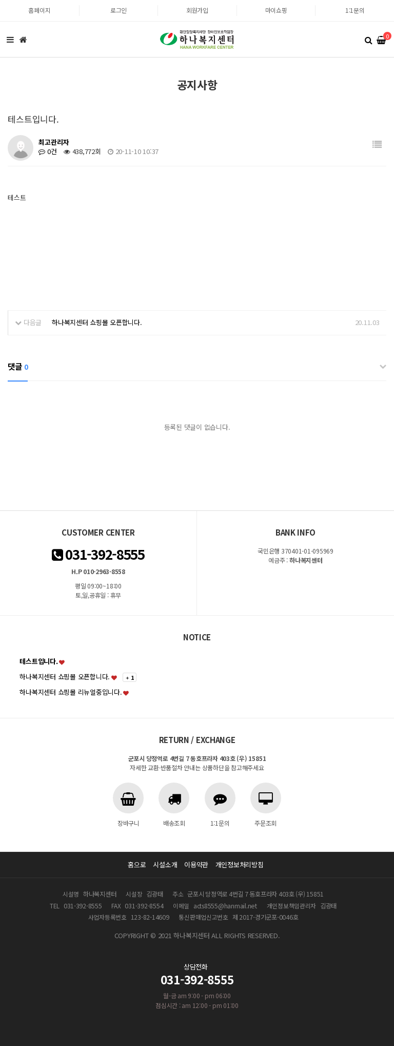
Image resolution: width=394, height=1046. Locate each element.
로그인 (118, 10)
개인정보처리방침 (239, 864)
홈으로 (137, 864)
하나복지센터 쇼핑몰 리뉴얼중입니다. (70, 692)
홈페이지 (39, 10)
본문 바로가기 (0, 0)
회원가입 (197, 10)
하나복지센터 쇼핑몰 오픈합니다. (97, 322)
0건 (47, 151)
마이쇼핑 (276, 10)
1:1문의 (355, 10)
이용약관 (196, 864)
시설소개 (165, 864)
